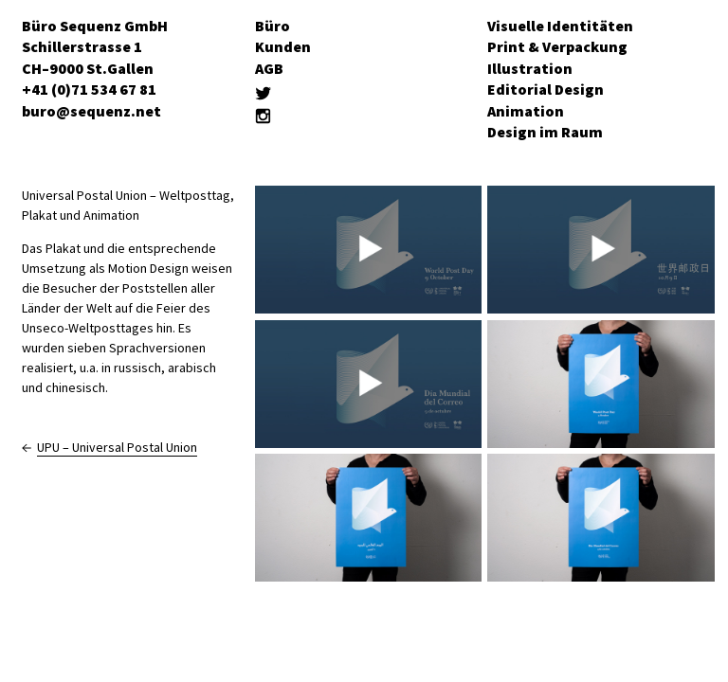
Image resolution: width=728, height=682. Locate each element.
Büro (272, 25)
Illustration (530, 68)
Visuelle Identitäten (560, 25)
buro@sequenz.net (91, 110)
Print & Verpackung (557, 46)
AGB (269, 68)
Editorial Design (545, 89)
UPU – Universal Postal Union (117, 447)
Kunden (283, 46)
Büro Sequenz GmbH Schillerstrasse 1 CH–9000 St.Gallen (95, 47)
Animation (525, 110)
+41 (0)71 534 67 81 (89, 89)
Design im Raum (545, 131)
